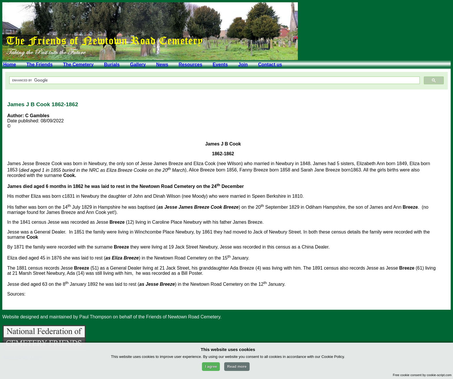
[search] (214, 80)
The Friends (39, 64)
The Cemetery (78, 64)
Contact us (270, 64)
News (162, 64)
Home (9, 64)
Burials (112, 64)
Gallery (138, 64)
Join (243, 64)
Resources (190, 64)
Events (220, 64)
